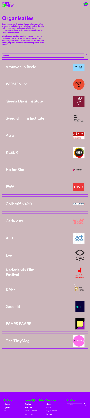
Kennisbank (30, 414)
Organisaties (51, 411)
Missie (48, 404)
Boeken (28, 404)
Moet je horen (31, 411)
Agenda (7, 408)
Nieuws (7, 404)
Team (48, 408)
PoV (5, 411)
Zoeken (71, 400)
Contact (49, 414)
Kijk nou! (28, 408)
